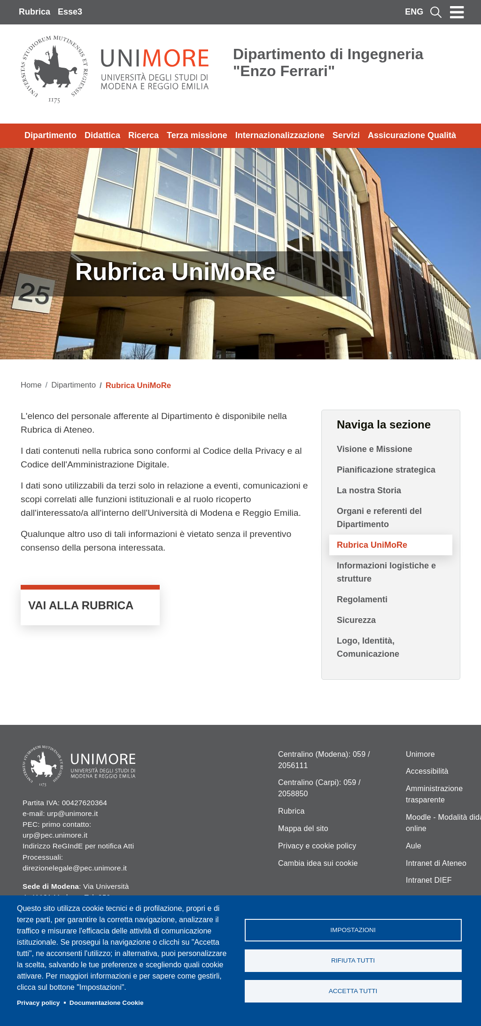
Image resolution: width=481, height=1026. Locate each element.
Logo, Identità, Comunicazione (368, 647)
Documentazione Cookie (107, 1002)
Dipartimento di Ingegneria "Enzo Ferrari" (328, 62)
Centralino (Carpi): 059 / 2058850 (319, 788)
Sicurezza (356, 620)
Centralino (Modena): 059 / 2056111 (324, 760)
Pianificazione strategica (386, 469)
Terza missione (197, 135)
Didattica (102, 135)
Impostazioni (352, 929)
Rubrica (34, 11)
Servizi (346, 135)
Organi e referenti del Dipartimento (379, 517)
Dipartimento (50, 135)
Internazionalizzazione (280, 135)
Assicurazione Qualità (412, 135)
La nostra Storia (369, 490)
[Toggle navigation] (457, 12)
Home (31, 385)
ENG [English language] (414, 11)
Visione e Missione (374, 449)
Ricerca (143, 135)
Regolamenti (362, 599)
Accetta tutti (353, 991)
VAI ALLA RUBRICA (90, 607)
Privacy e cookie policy (317, 846)
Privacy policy (38, 1002)
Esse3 (70, 11)
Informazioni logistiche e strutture (386, 572)
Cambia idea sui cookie (318, 863)
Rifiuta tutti (353, 960)
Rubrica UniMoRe (372, 545)
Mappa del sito (303, 828)
